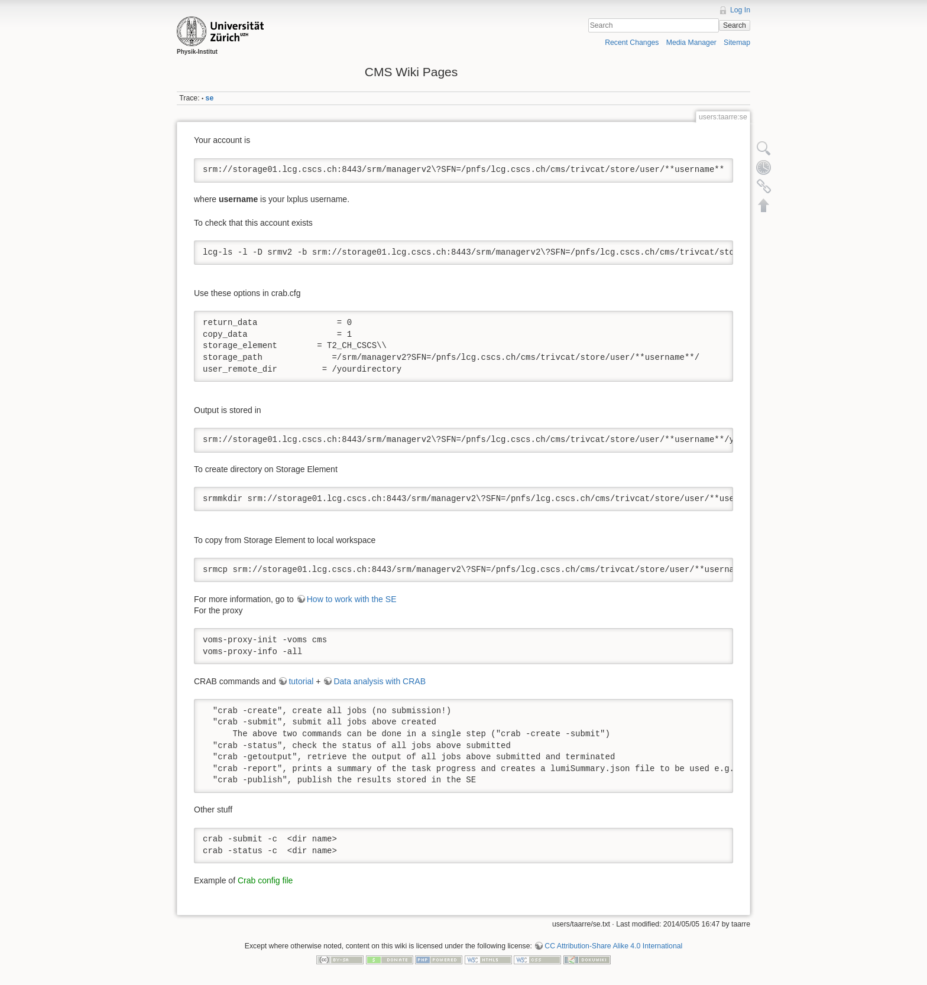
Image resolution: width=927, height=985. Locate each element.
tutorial (301, 681)
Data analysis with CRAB (379, 681)
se (210, 98)
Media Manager (691, 42)
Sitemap (737, 42)
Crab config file (265, 880)
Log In (740, 10)
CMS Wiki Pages (411, 72)
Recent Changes (632, 42)
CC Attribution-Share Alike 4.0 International (613, 946)
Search (734, 25)
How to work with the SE (352, 599)
